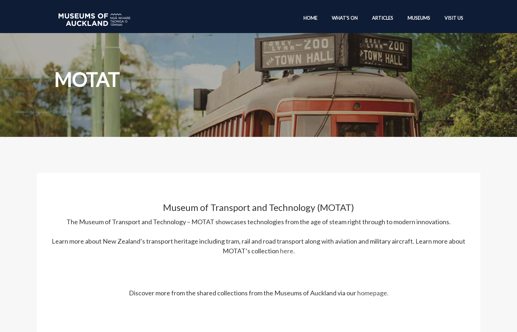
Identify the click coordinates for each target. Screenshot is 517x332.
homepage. (372, 293)
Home (310, 18)
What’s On (345, 18)
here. (287, 251)
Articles (382, 18)
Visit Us (453, 18)
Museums (418, 18)
